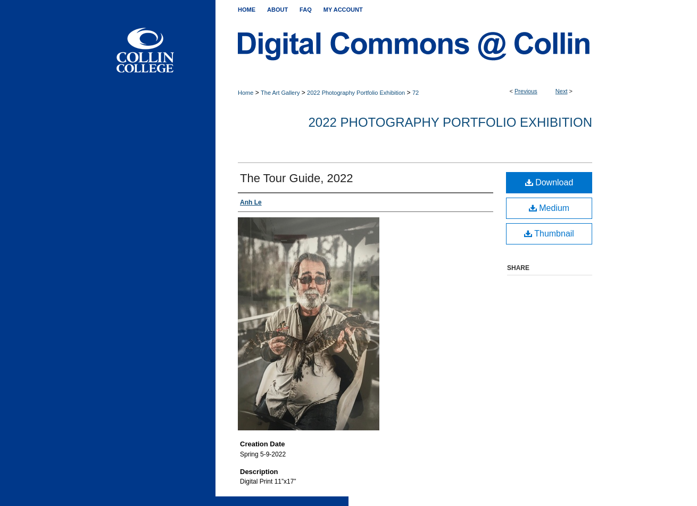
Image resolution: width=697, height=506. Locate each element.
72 (415, 92)
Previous (526, 91)
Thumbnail (549, 233)
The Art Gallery (280, 92)
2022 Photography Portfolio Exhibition (356, 92)
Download (549, 182)
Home (245, 92)
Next (561, 91)
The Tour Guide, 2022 (296, 178)
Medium (549, 208)
